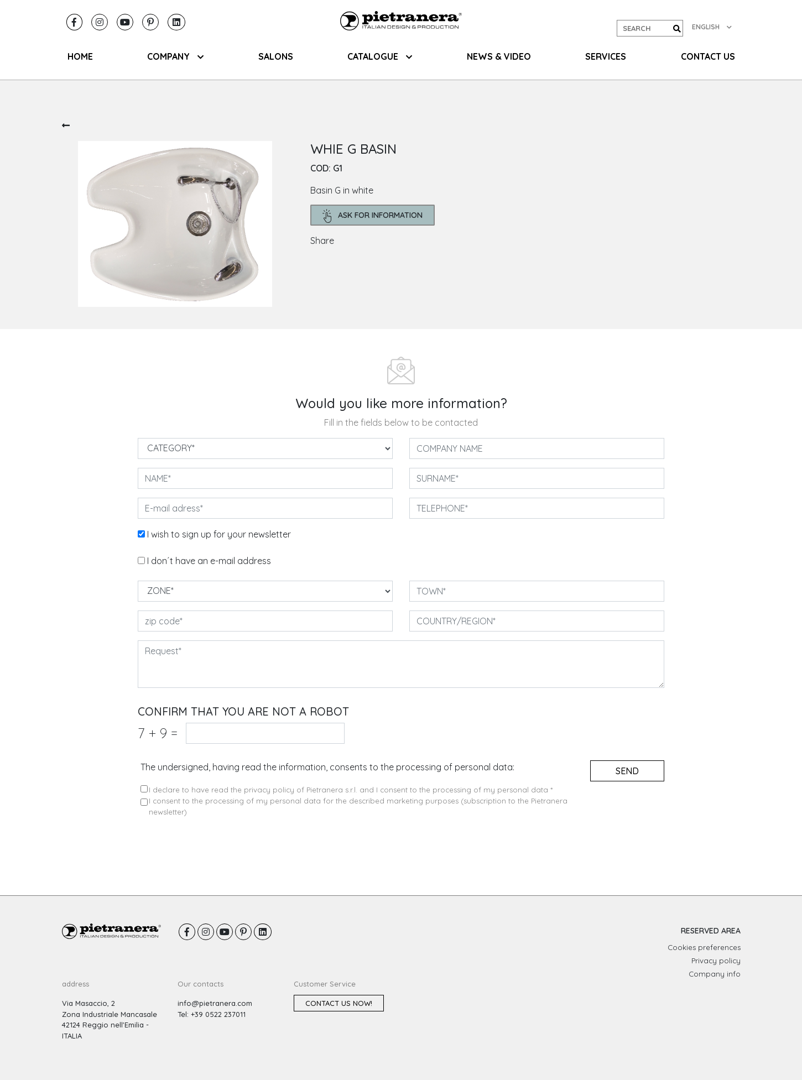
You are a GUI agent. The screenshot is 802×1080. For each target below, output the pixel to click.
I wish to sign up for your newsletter (219, 534)
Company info (715, 973)
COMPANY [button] (175, 56)
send (627, 770)
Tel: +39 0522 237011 (212, 1014)
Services (605, 56)
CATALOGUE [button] (379, 56)
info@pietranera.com (215, 1003)
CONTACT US (708, 56)
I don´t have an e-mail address (209, 560)
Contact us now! (338, 1003)
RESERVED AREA (711, 931)
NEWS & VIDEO (499, 56)
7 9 (158, 733)
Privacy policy (716, 960)
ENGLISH (712, 27)
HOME (80, 56)
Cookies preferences (704, 947)
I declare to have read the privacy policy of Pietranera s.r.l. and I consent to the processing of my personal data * (351, 789)
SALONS (275, 56)
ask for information (372, 216)
